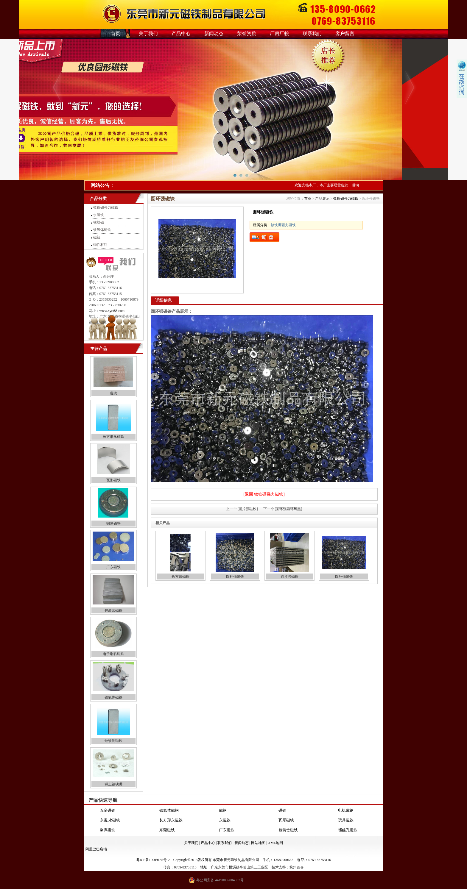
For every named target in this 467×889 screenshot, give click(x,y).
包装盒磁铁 (113, 610)
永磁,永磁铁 (110, 820)
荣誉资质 (246, 33)
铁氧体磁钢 (169, 810)
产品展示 (322, 198)
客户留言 (344, 33)
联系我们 (312, 33)
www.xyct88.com (112, 311)
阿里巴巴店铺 (96, 849)
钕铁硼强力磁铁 (105, 207)
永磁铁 (98, 215)
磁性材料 (100, 245)
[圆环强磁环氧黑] (288, 509)
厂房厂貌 (279, 33)
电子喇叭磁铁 (113, 654)
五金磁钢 (107, 810)
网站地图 (258, 843)
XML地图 (275, 843)
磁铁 (113, 393)
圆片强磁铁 (289, 576)
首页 (115, 33)
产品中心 (181, 33)
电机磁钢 (346, 810)
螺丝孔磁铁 (347, 830)
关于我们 (148, 33)
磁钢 (223, 810)
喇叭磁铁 (113, 523)
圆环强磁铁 (344, 576)
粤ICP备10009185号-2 (153, 860)
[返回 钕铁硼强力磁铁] (264, 494)
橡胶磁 (98, 222)
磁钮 (96, 237)
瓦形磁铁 (113, 480)
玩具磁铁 (346, 820)
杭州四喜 (296, 867)
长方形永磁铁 (113, 437)
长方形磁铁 (180, 576)
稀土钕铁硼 (113, 784)
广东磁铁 (113, 567)
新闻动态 (213, 33)
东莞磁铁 (167, 830)
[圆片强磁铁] (248, 509)
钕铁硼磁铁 (113, 741)
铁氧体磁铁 (102, 230)
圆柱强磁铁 (235, 576)
